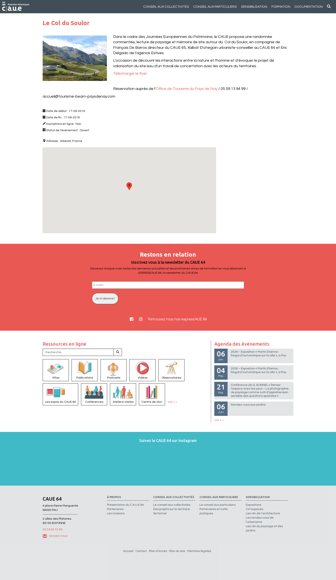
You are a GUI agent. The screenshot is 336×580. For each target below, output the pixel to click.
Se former (160, 513)
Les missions (115, 513)
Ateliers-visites (123, 394)
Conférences (94, 394)
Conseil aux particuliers (215, 6)
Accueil (128, 551)
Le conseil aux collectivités (171, 504)
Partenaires (115, 509)
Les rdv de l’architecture (263, 513)
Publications (84, 369)
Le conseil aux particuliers (218, 504)
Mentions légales (199, 551)
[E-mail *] (168, 285)
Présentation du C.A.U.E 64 (125, 504)
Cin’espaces (254, 509)
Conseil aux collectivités (166, 6)
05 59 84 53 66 (52, 529)
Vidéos (142, 369)
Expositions (253, 504)
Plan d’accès (158, 551)
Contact (141, 551)
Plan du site (177, 551)
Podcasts (113, 369)
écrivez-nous (55, 535)
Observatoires (171, 369)
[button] (129, 186)
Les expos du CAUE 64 (60, 394)
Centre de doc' (152, 394)
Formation (281, 6)
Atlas (55, 369)
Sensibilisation (254, 6)
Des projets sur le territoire (171, 509)
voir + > (172, 401)
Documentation (309, 6)
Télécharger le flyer (130, 73)
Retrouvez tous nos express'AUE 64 (177, 319)
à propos (114, 497)
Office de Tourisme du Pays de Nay (187, 89)
